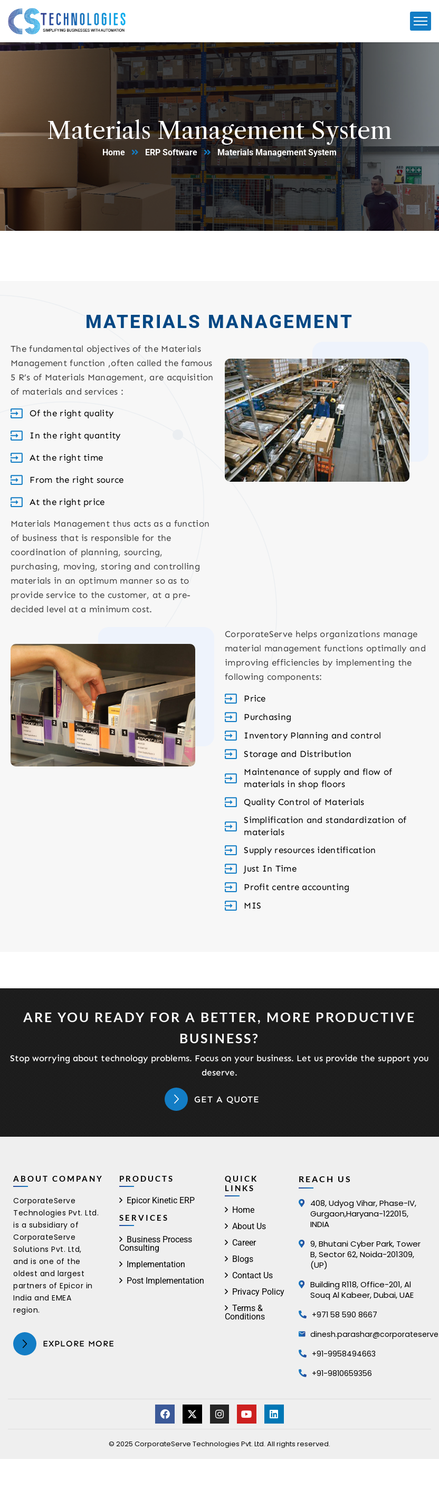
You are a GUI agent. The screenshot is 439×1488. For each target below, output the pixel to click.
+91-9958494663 (345, 1353)
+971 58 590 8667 (345, 1314)
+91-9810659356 (343, 1373)
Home (113, 152)
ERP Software (171, 152)
